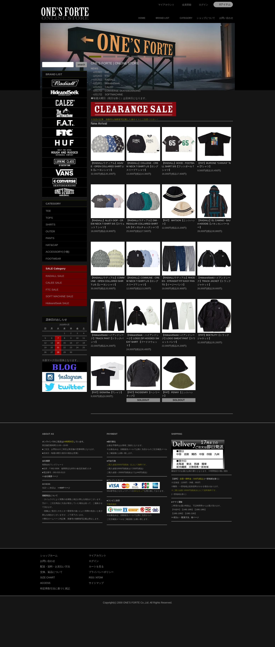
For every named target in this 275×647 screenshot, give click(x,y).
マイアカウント (166, 4)
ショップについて (206, 18)
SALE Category (55, 306)
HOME (141, 18)
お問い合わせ (226, 18)
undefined (95, 86)
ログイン (203, 4)
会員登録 (186, 4)
